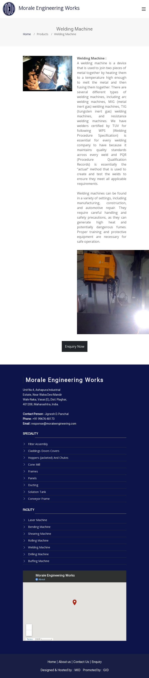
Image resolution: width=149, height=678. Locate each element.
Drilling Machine (38, 554)
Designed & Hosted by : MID (60, 670)
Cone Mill (34, 464)
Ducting (33, 485)
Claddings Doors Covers (43, 451)
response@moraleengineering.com (53, 423)
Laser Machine (37, 520)
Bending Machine (39, 527)
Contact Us (81, 662)
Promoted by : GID (95, 670)
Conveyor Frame (39, 499)
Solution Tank (37, 492)
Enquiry (97, 662)
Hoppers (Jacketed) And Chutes (48, 458)
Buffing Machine (38, 561)
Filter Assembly (38, 444)
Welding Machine (39, 547)
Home (27, 34)
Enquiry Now (74, 346)
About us (65, 662)
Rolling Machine (38, 540)
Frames (33, 471)
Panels (32, 478)
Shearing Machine (39, 534)
